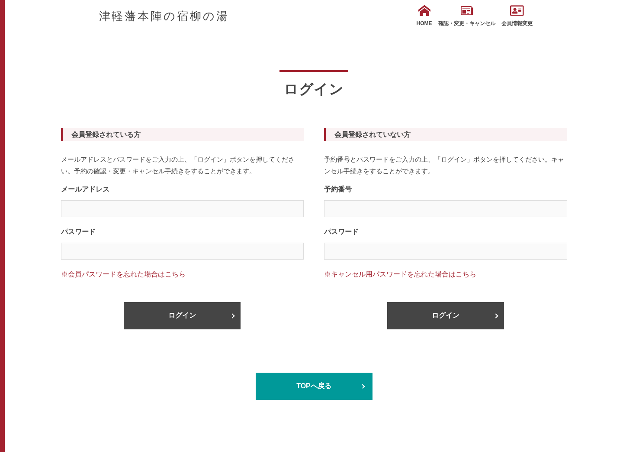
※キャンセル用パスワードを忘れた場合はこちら (400, 274)
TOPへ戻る (313, 386)
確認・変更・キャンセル (466, 15)
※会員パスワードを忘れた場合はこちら (123, 274)
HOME (424, 15)
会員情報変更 (517, 15)
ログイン (182, 315)
